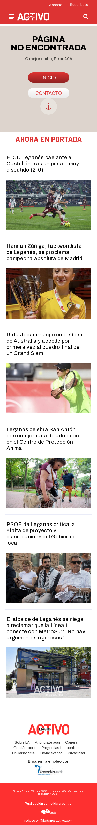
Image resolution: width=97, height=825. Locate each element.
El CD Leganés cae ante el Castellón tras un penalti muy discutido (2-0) (42, 164)
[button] (85, 16)
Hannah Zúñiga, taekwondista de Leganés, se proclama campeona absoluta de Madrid (44, 252)
